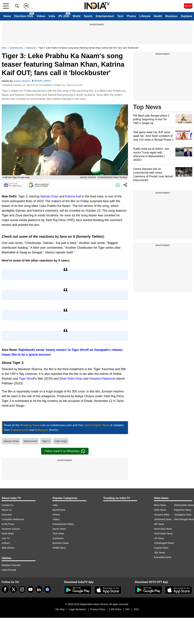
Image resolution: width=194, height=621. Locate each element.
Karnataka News (162, 557)
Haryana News (162, 514)
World (76, 16)
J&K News (159, 552)
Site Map (59, 609)
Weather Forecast (11, 565)
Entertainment (105, 16)
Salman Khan (49, 196)
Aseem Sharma (22, 81)
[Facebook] (5, 589)
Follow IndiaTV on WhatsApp (65, 451)
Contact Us (7, 505)
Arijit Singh (61, 441)
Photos (131, 16)
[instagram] (22, 589)
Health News (59, 547)
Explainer (187, 16)
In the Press (8, 524)
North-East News (163, 528)
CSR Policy (115, 609)
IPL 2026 (63, 16)
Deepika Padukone (102, 378)
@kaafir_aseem (42, 80)
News (4, 48)
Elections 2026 (23, 16)
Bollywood (31, 48)
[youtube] (30, 589)
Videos (41, 16)
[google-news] (47, 589)
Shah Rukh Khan (71, 378)
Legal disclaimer (77, 609)
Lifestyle (144, 16)
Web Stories (8, 547)
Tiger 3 (46, 441)
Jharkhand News (163, 519)
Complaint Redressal (13, 519)
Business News (60, 543)
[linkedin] (39, 589)
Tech (120, 16)
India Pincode (9, 570)
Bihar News (160, 505)
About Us (7, 510)
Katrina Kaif (73, 196)
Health (158, 16)
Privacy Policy (97, 609)
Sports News (59, 528)
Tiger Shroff (27, 378)
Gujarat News (161, 547)
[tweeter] (13, 589)
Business (171, 16)
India (52, 16)
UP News (159, 538)
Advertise (7, 514)
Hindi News (8, 533)
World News (58, 510)
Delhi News (160, 510)
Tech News (58, 533)
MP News (159, 524)
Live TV (6, 538)
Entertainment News (63, 524)
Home (7, 16)
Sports (88, 16)
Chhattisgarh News (164, 543)
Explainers (57, 538)
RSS (136, 609)
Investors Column (11, 528)
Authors (6, 543)
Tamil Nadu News (163, 533)
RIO (127, 609)
